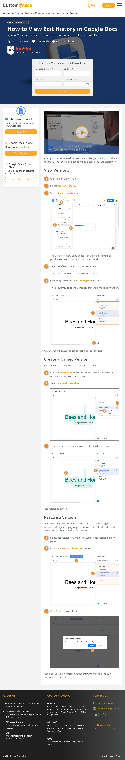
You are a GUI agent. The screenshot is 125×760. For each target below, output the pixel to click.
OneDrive (80, 725)
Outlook (60, 728)
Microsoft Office (67, 725)
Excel (57, 725)
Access (50, 725)
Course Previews (58, 695)
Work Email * (41, 79)
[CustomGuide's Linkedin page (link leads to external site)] (96, 714)
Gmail (49, 706)
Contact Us (100, 695)
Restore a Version (60, 517)
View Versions (56, 170)
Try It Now (21, 131)
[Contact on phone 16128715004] (107, 703)
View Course (20, 153)
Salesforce (67, 741)
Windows (51, 731)
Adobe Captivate (54, 741)
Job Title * (68, 69)
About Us (9, 695)
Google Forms (53, 712)
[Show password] (87, 83)
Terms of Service (105, 756)
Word (59, 731)
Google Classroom (54, 709)
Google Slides (80, 712)
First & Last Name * (44, 69)
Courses (10, 13)
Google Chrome (76, 706)
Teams (80, 728)
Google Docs (26, 13)
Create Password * (72, 79)
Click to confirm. (63, 611)
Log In (94, 5)
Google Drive (82, 709)
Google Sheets (67, 712)
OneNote (51, 728)
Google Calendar (61, 706)
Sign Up (108, 5)
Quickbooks (78, 741)
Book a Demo (105, 725)
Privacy (119, 756)
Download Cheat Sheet (21, 179)
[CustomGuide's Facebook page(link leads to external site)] (103, 714)
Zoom (49, 744)
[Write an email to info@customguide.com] (107, 708)
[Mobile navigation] (119, 5)
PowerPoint (70, 728)
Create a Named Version (66, 359)
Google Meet (52, 715)
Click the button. (71, 548)
